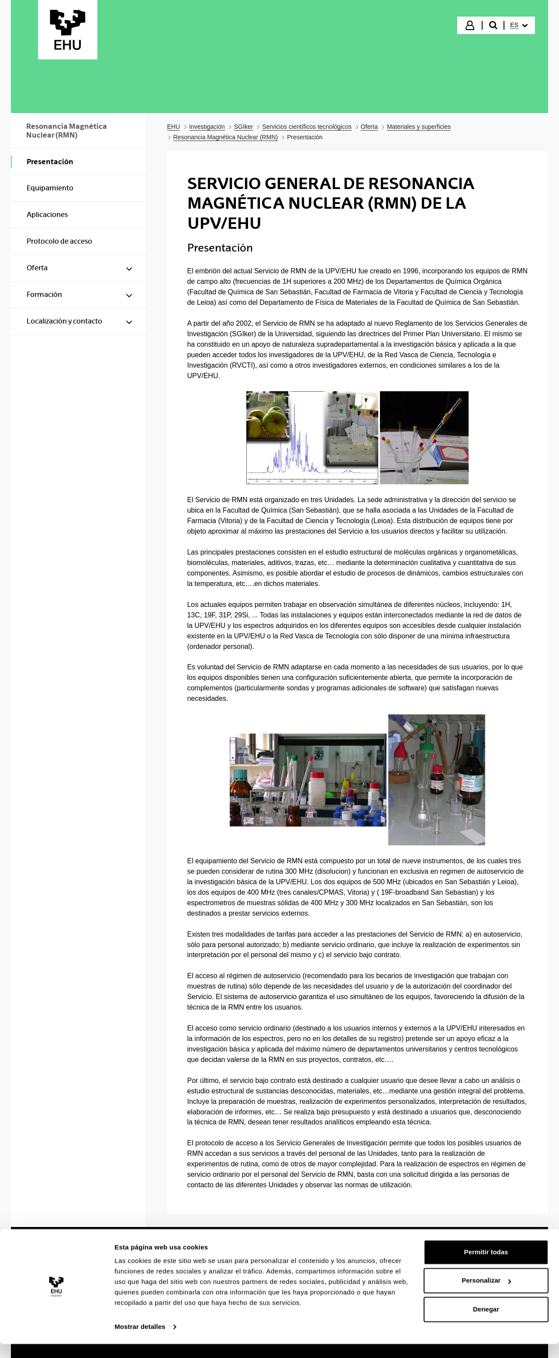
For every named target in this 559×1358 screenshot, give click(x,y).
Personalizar (486, 1294)
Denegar (486, 1323)
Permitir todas (486, 1266)
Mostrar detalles (140, 1340)
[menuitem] (519, 25)
